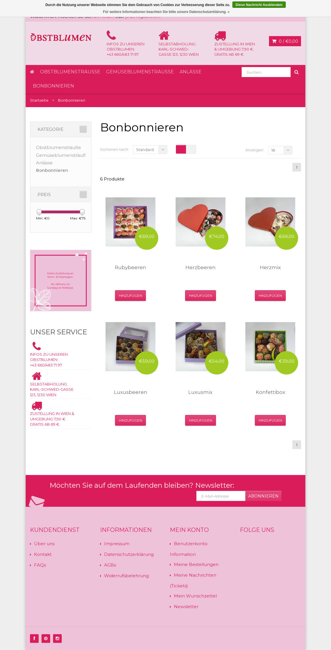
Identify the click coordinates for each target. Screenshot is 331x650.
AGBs (110, 565)
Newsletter (186, 606)
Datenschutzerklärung (129, 554)
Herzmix (270, 267)
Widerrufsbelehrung (126, 575)
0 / (285, 41)
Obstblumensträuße (70, 72)
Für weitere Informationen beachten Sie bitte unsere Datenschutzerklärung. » (166, 12)
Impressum (116, 543)
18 (273, 150)
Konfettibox (270, 392)
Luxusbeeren (130, 392)
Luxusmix (200, 392)
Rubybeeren (130, 267)
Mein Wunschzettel (195, 596)
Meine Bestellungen (196, 564)
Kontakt (43, 554)
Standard (145, 149)
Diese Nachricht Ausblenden (259, 5)
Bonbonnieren (53, 86)
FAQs (40, 565)
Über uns (44, 543)
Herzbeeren (200, 267)
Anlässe (191, 72)
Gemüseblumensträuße (140, 72)
